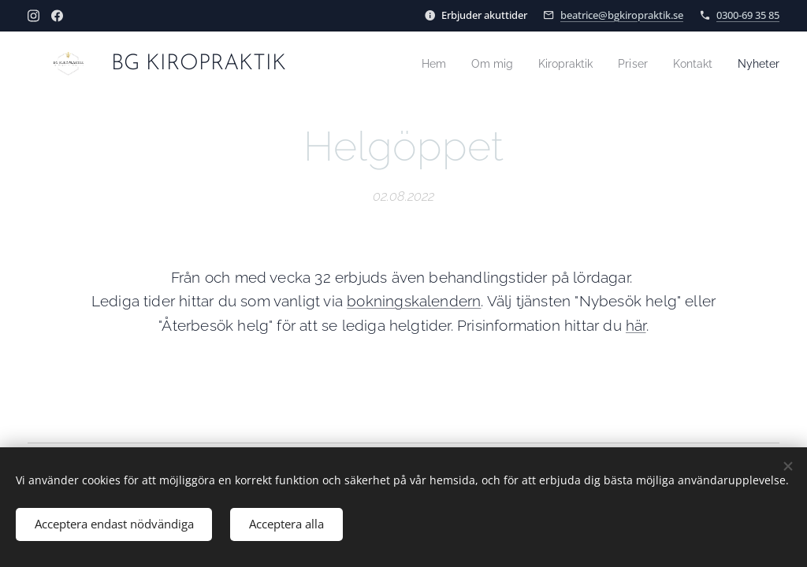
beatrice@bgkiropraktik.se (621, 15)
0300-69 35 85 (747, 15)
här (636, 325)
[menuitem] (417, 63)
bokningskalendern (414, 301)
